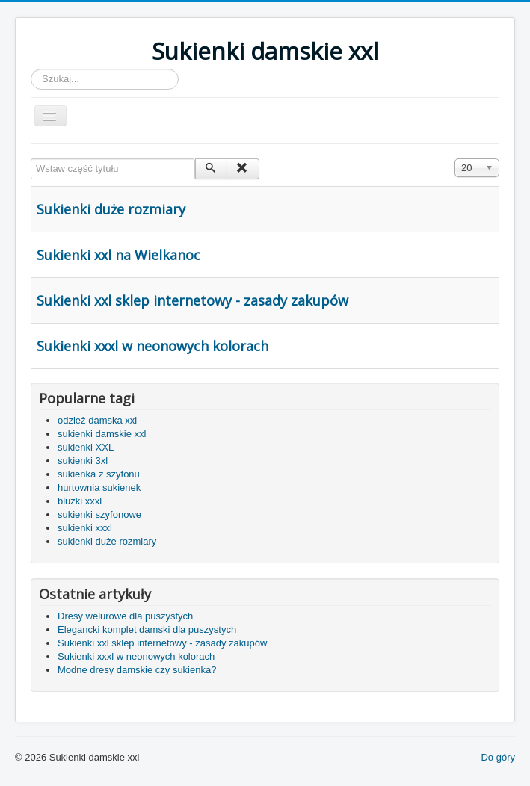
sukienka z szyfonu (99, 474)
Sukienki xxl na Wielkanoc (118, 255)
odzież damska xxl (97, 420)
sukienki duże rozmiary (107, 541)
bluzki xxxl (80, 501)
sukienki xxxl (85, 527)
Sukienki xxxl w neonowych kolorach (152, 346)
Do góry (498, 757)
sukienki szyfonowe (99, 514)
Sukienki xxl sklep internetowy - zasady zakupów (192, 300)
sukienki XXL (86, 447)
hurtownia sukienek (99, 487)
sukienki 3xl (83, 460)
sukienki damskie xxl (102, 433)
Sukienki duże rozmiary (111, 209)
